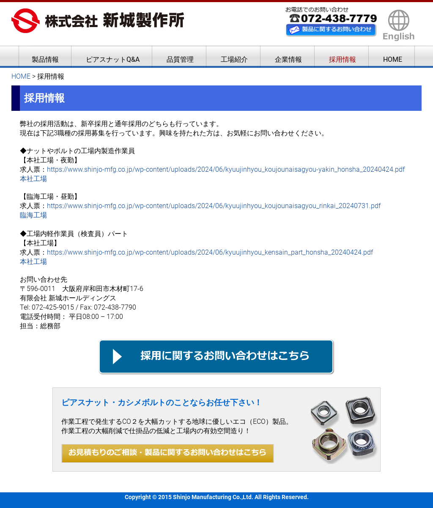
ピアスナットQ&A (113, 59)
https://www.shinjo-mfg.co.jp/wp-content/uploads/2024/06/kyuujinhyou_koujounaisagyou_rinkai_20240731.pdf (214, 206)
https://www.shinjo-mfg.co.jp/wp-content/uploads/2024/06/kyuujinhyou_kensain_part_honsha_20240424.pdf (210, 252)
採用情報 (342, 59)
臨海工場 (33, 215)
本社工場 (33, 179)
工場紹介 (234, 59)
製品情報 (45, 59)
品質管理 (180, 59)
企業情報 (288, 59)
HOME (392, 59)
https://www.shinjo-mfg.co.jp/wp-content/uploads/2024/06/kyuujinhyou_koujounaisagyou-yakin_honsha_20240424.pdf (226, 169)
